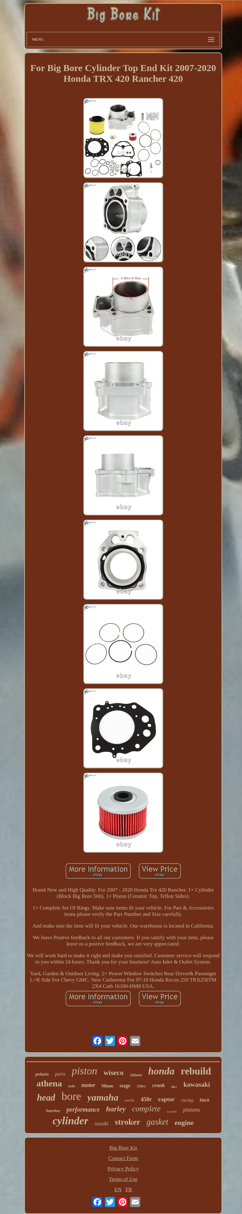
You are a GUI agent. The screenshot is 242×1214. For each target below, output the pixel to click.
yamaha (102, 1097)
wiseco (113, 1073)
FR (128, 1190)
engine (184, 1123)
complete (146, 1108)
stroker (127, 1122)
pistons (191, 1109)
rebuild (196, 1071)
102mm (136, 1075)
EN (118, 1190)
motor (88, 1085)
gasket (157, 1122)
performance (83, 1109)
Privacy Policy (123, 1169)
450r (146, 1099)
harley (116, 1109)
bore (71, 1096)
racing (187, 1100)
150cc (141, 1086)
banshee (53, 1110)
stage (124, 1085)
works (130, 1100)
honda (161, 1071)
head (46, 1097)
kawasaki (196, 1084)
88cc (174, 1087)
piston (84, 1071)
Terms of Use (123, 1179)
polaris (42, 1074)
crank (158, 1085)
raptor (166, 1099)
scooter (172, 1111)
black (205, 1100)
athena (49, 1083)
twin (71, 1086)
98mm (107, 1086)
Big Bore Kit (123, 1148)
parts (60, 1074)
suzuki (101, 1124)
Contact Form (123, 1158)
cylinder (70, 1121)
